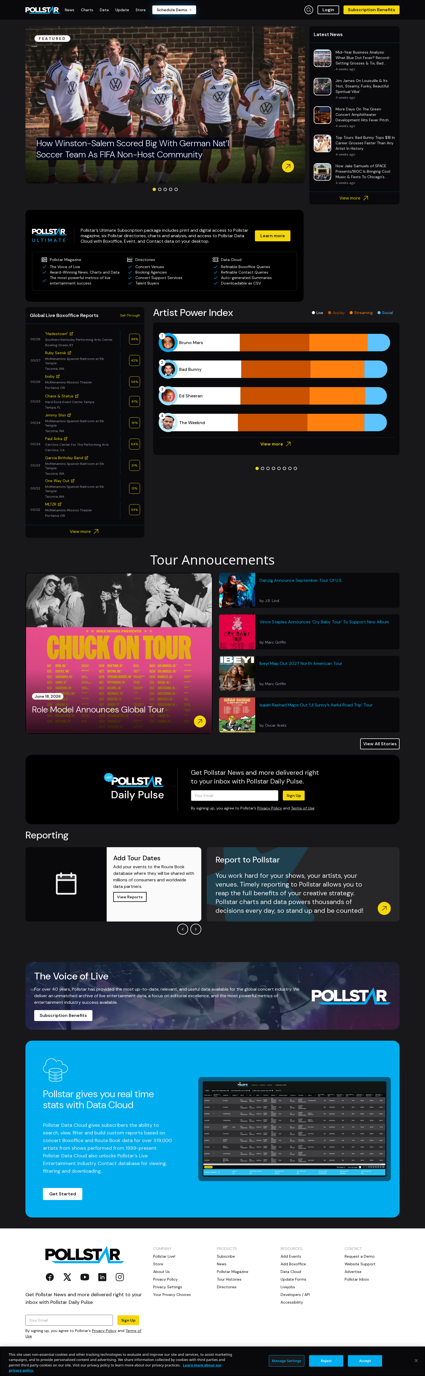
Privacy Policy (269, 808)
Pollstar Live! (164, 1256)
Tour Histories (229, 1279)
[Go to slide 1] (154, 189)
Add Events (291, 1256)
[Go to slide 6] (284, 468)
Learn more (272, 236)
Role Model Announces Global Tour (98, 709)
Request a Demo (360, 1256)
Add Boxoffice (293, 1263)
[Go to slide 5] (176, 189)
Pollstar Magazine (232, 1271)
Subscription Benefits (371, 10)
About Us (161, 1271)
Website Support (360, 1263)
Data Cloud (291, 1271)
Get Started (62, 1194)
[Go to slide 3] (165, 189)
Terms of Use (303, 808)
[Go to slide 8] (295, 468)
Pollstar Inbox (357, 1279)
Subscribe (226, 1256)
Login (328, 10)
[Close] (416, 1360)
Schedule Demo (174, 9)
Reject (326, 1360)
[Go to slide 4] (170, 189)
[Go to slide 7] (290, 468)
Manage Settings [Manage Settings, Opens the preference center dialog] (287, 1360)
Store (158, 1263)
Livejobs (288, 1286)
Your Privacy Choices (172, 1294)
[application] (276, 382)
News (221, 1263)
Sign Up (294, 795)
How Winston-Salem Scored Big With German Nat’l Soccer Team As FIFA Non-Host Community (132, 148)
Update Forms (293, 1279)
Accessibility (292, 1302)
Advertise (353, 1271)
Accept (365, 1360)
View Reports (130, 896)
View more (354, 198)
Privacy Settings (167, 1286)
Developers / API (295, 1294)
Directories (227, 1286)
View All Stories (380, 744)
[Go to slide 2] (159, 189)
